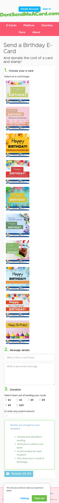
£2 (19, 399)
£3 (31, 399)
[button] (11, 25)
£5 (8, 405)
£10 (20, 405)
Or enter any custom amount (19, 411)
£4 (42, 399)
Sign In (47, 9)
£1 (8, 399)
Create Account (30, 9)
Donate (18, 473)
